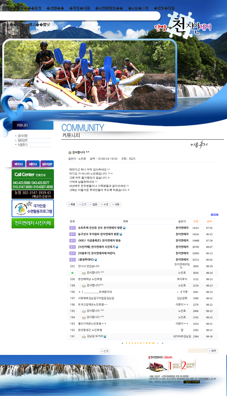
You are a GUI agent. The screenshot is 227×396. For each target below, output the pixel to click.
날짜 (209, 221)
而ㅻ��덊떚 (13, 24)
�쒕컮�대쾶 (79, 8)
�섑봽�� (55, 8)
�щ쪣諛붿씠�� (109, 8)
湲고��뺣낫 (39, 24)
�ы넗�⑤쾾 (138, 8)
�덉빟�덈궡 (164, 8)
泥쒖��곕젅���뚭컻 (22, 8)
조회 (195, 221)
